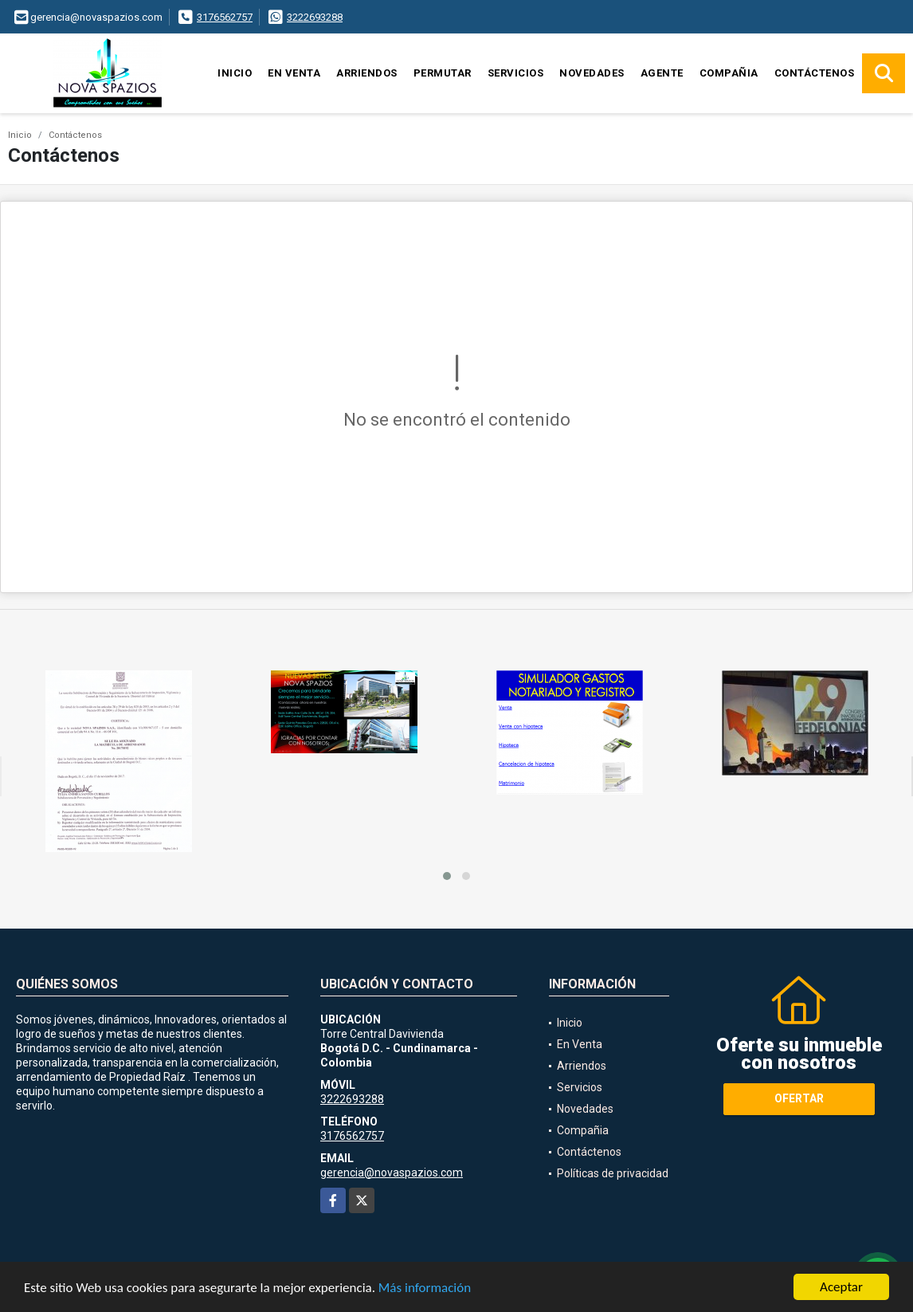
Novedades (592, 73)
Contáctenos (814, 73)
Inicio (234, 73)
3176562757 (225, 17)
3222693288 (315, 17)
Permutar (442, 73)
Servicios (516, 73)
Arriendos (367, 73)
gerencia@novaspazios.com (391, 1172)
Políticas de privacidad (612, 1173)
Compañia (728, 73)
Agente (662, 73)
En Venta (294, 73)
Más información (424, 1289)
